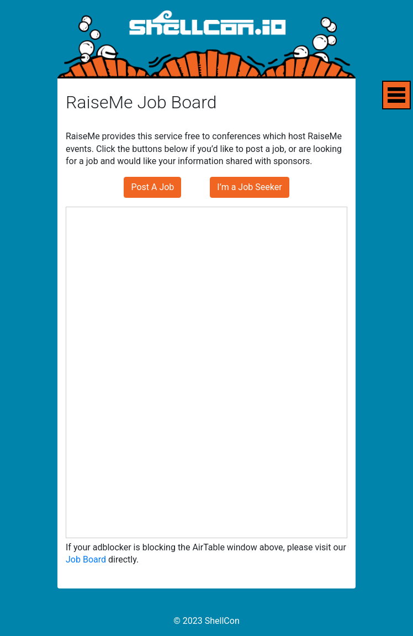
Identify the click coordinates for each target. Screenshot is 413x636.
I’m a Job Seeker (249, 187)
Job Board (86, 559)
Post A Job (152, 187)
